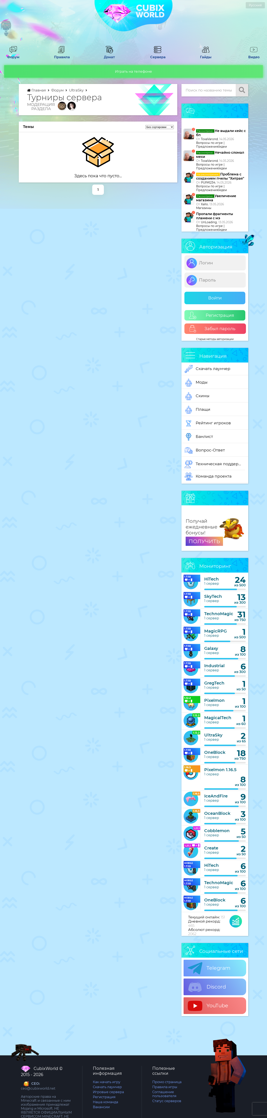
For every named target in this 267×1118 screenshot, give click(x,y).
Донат (109, 55)
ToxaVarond (209, 139)
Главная (37, 90)
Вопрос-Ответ (205, 450)
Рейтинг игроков (208, 423)
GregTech (214, 683)
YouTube (208, 1006)
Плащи (197, 410)
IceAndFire (216, 796)
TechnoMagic (218, 613)
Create (211, 848)
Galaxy (211, 648)
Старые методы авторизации (215, 339)
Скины (197, 396)
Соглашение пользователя (164, 1094)
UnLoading (209, 222)
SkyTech (213, 596)
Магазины (203, 208)
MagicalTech (217, 717)
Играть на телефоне (133, 71)
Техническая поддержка (215, 464)
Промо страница (166, 1082)
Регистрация (211, 315)
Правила (61, 55)
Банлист (199, 437)
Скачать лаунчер (207, 369)
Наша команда (105, 1102)
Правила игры (164, 1087)
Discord (207, 987)
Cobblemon (217, 830)
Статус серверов (166, 1101)
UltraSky (76, 90)
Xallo (204, 204)
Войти (215, 297)
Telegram (209, 968)
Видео (254, 55)
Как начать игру (106, 1082)
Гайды (206, 55)
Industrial (214, 665)
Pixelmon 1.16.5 (220, 769)
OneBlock (214, 752)
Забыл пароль (212, 328)
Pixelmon (214, 700)
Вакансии (101, 1107)
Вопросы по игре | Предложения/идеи (211, 144)
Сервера (157, 55)
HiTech (211, 579)
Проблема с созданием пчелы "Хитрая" (220, 176)
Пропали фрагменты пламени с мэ (214, 216)
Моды (196, 383)
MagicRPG (215, 631)
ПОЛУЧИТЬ (204, 541)
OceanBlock (217, 813)
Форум (13, 55)
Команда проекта (208, 476)
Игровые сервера (108, 1092)
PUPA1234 (208, 182)
